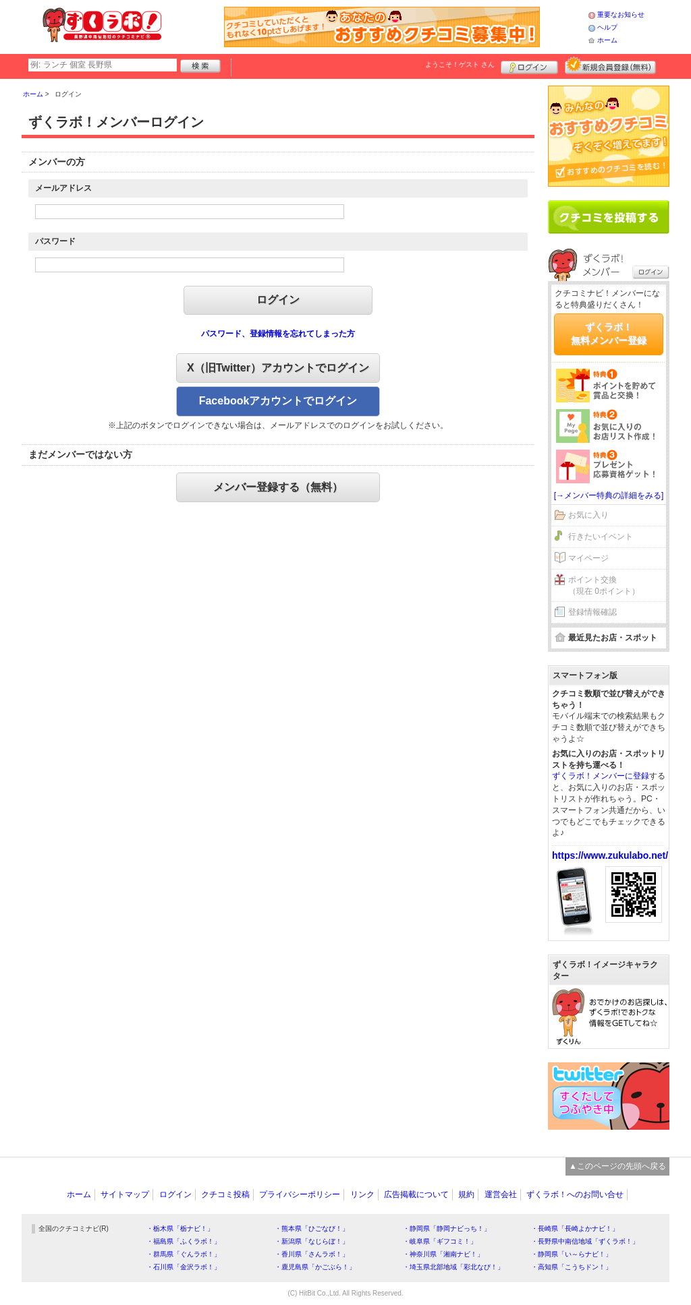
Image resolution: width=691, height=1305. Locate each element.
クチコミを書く (608, 217)
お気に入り (588, 515)
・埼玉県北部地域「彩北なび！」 (453, 1267)
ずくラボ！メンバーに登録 (600, 776)
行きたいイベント (600, 536)
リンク (362, 1194)
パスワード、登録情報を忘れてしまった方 (278, 333)
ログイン (529, 65)
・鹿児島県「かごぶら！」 (315, 1267)
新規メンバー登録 (610, 65)
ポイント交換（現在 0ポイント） (604, 585)
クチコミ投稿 (225, 1194)
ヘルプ (607, 27)
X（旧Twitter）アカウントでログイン (278, 367)
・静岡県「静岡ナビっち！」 (447, 1228)
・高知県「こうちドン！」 (571, 1267)
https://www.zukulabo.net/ (610, 855)
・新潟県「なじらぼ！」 (312, 1241)
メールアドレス (63, 188)
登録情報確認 (592, 612)
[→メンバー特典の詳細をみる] (609, 495)
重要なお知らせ (620, 14)
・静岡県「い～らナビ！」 (571, 1254)
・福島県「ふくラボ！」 (183, 1241)
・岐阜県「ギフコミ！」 (440, 1241)
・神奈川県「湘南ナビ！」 (443, 1254)
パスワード (55, 241)
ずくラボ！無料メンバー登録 (608, 334)
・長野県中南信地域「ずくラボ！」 (585, 1241)
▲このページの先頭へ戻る (617, 1166)
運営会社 (501, 1194)
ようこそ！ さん (460, 64)
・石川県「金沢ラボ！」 (183, 1267)
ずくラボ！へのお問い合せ (575, 1194)
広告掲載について (416, 1194)
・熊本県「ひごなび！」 (312, 1228)
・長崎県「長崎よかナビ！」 (575, 1228)
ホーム (607, 40)
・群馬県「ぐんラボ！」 (183, 1254)
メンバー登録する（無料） (278, 487)
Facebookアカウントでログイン (278, 400)
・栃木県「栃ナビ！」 (180, 1228)
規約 (466, 1194)
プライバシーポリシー (299, 1194)
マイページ (588, 558)
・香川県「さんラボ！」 (312, 1254)
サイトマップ (125, 1194)
